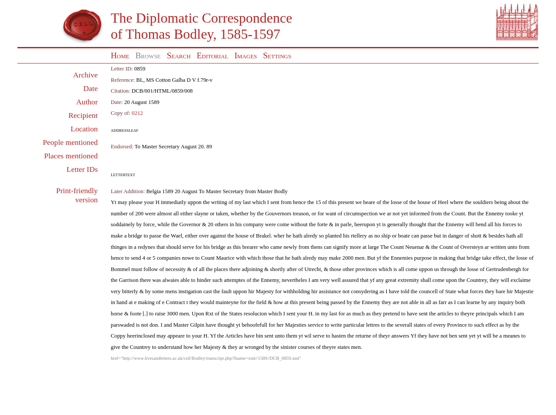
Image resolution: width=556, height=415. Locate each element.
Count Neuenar (407, 247)
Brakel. (264, 236)
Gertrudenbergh (503, 269)
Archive (85, 74)
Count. (459, 214)
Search (179, 55)
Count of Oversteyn (461, 247)
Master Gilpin (188, 325)
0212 (137, 113)
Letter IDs (82, 169)
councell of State (438, 291)
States (235, 314)
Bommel (120, 269)
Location (84, 128)
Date (90, 88)
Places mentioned (71, 155)
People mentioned (70, 142)
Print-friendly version (77, 195)
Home (120, 55)
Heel (443, 202)
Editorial (212, 55)
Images (246, 55)
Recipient (83, 115)
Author (87, 101)
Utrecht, (313, 269)
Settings (277, 55)
